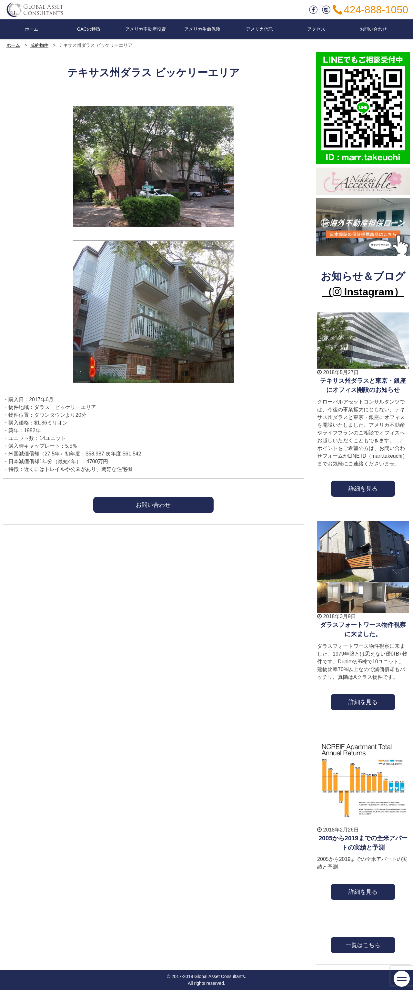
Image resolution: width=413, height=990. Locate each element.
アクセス (316, 29)
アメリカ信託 (259, 29)
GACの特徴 (88, 29)
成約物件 (39, 45)
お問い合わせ (373, 29)
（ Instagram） (363, 292)
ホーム (31, 29)
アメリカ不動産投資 (145, 29)
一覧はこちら (363, 945)
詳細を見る (363, 488)
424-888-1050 (376, 9)
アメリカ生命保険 (202, 29)
